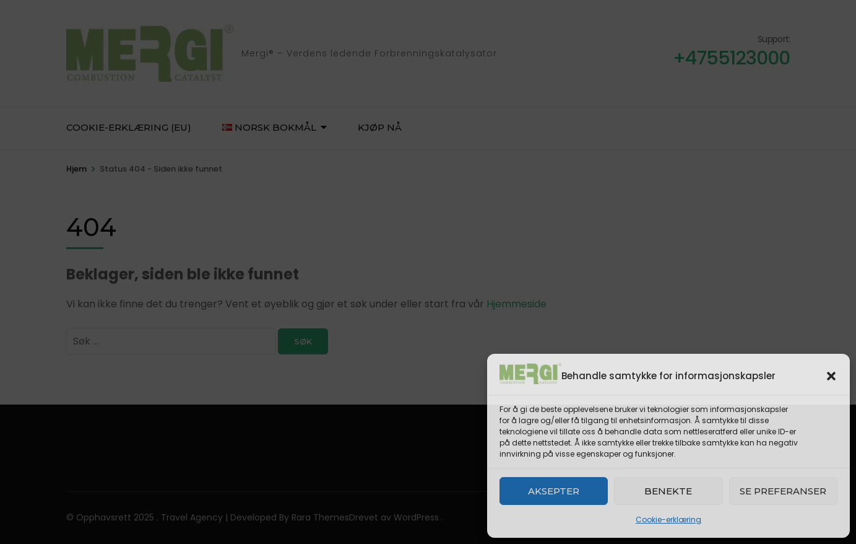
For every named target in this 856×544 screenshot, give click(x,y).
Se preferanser (783, 491)
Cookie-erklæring (668, 519)
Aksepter (553, 491)
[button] (831, 376)
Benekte (668, 491)
